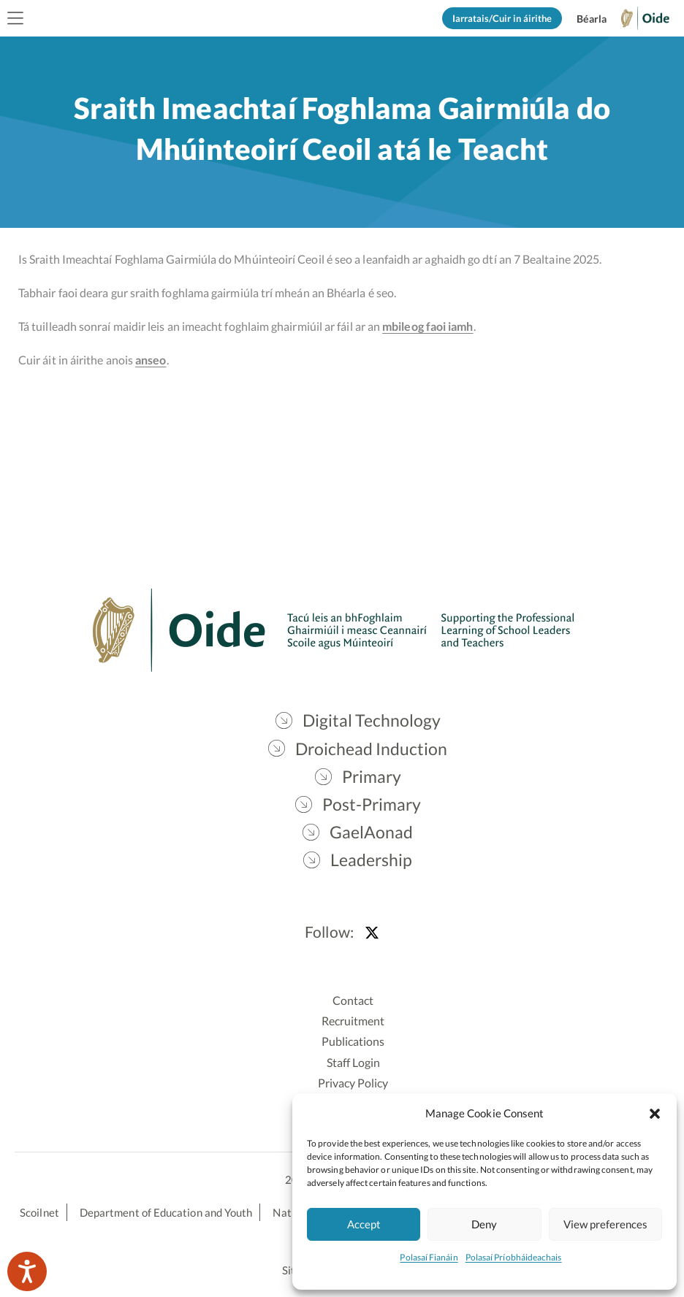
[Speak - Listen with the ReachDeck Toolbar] (27, 1271)
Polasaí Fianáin (428, 1257)
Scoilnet (39, 1212)
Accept (364, 1224)
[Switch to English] (591, 19)
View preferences (605, 1224)
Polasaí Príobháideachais (514, 1257)
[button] (654, 1113)
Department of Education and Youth (166, 1212)
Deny (484, 1224)
